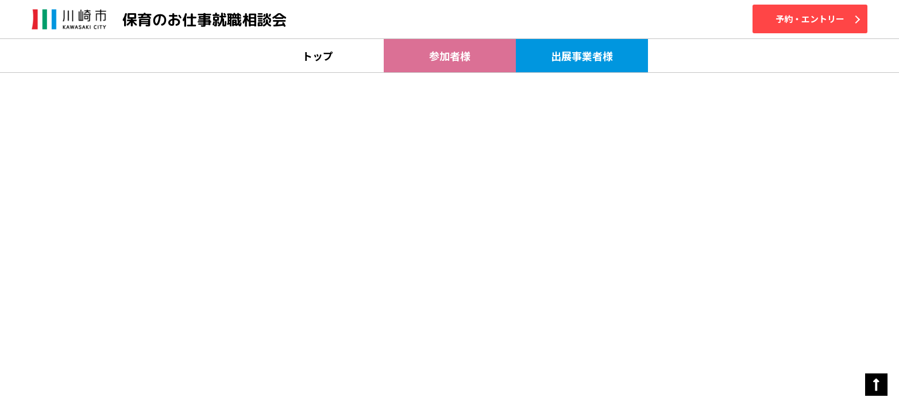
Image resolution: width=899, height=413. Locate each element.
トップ (317, 55)
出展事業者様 (582, 55)
